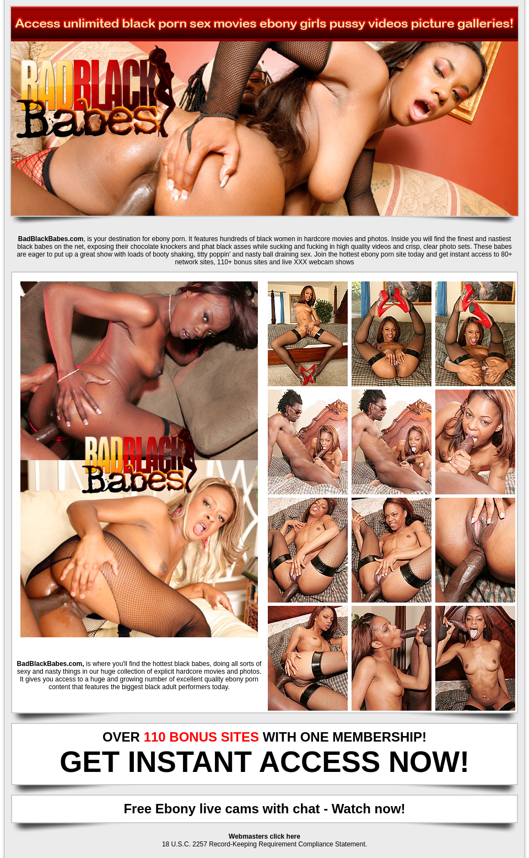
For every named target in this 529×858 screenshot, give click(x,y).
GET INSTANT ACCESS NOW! (264, 761)
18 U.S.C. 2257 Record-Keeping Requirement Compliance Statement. (264, 844)
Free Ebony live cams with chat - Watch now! (264, 808)
